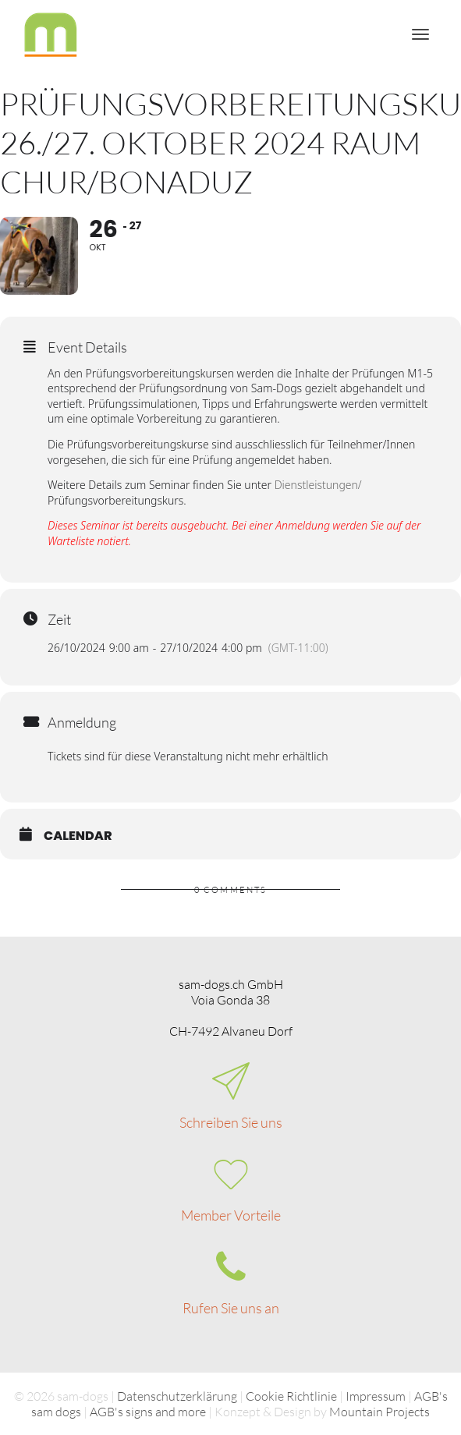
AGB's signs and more (148, 1411)
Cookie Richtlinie (291, 1396)
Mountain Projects (379, 1411)
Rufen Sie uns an (231, 1307)
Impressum (376, 1396)
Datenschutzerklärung (177, 1396)
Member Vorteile (231, 1215)
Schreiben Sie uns (230, 1122)
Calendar (78, 837)
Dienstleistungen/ (318, 485)
